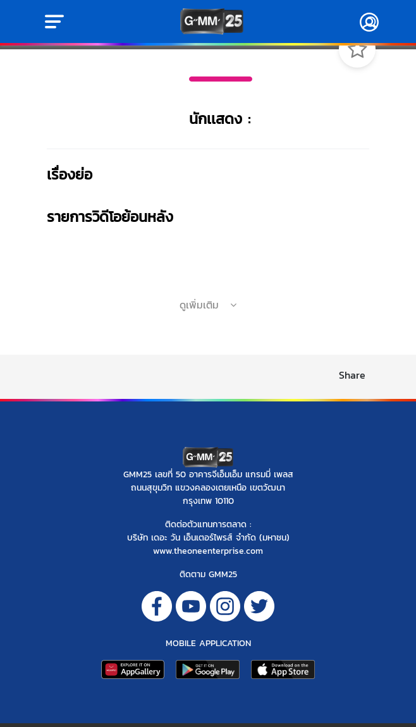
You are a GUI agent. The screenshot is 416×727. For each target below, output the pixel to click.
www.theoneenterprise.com (208, 551)
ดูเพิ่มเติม (208, 304)
